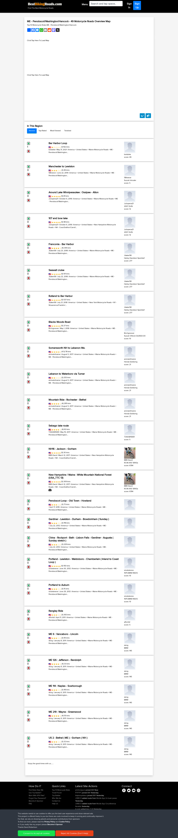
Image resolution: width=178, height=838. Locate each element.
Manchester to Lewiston (61, 166)
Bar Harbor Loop (58, 143)
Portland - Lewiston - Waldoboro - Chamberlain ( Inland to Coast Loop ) (84, 560)
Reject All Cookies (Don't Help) (74, 833)
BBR (92, 804)
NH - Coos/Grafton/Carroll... (66, 227)
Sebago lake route (59, 425)
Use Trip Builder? (35, 807)
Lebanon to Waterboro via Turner (67, 374)
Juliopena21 (53, 198)
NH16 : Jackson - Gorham (62, 449)
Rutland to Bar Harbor (61, 296)
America (71, 149)
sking (51, 640)
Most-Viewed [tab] (55, 130)
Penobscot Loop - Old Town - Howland (70, 500)
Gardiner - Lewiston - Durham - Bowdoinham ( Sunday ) (79, 519)
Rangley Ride (56, 611)
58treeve (52, 172)
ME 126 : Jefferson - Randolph (65, 660)
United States (81, 149)
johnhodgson (80, 804)
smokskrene (53, 568)
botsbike (52, 149)
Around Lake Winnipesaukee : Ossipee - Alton (73, 192)
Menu (85, 4)
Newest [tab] (32, 130)
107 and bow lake (58, 218)
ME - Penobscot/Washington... (60, 357)
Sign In (129, 5)
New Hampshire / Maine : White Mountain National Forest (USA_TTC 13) (80, 476)
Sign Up (137, 5)
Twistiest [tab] (67, 130)
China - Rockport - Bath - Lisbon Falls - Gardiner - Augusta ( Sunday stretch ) (81, 539)
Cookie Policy (64, 821)
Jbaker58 (52, 250)
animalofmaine (54, 354)
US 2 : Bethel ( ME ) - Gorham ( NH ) (68, 738)
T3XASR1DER (54, 432)
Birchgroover (54, 328)
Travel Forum (57, 807)
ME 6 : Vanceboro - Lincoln (63, 634)
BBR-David (53, 455)
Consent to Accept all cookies (36, 833)
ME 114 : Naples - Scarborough (65, 686)
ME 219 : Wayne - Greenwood (65, 712)
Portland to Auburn (59, 585)
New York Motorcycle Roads (100, 302)
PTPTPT (78, 807)
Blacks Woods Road (59, 322)
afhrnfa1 (52, 617)
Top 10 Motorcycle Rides (61, 804)
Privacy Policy (49, 821)
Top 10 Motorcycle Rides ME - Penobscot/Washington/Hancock (51, 25)
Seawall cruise (56, 270)
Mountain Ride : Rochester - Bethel (67, 399)
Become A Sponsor (55, 824)
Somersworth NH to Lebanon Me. (67, 348)
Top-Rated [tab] (42, 130)
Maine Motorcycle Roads (98, 149)
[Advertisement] (89, 58)
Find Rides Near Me (36, 804)
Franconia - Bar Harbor (61, 244)
